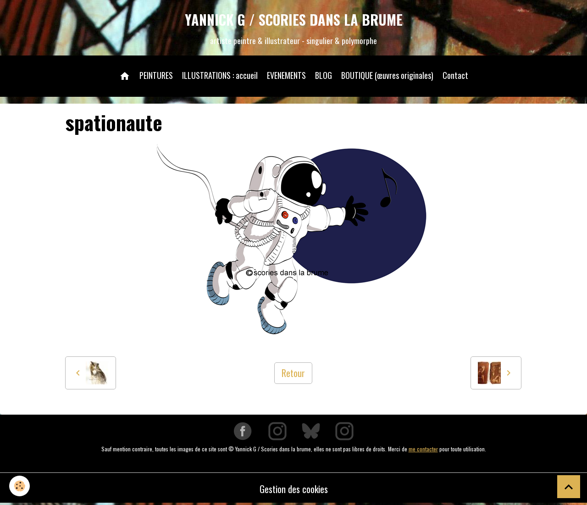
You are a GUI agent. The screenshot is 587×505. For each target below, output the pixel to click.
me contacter (423, 449)
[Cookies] (19, 486)
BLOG (323, 75)
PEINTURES (156, 75)
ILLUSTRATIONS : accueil (220, 75)
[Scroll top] (568, 486)
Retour (293, 373)
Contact (455, 75)
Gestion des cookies (294, 489)
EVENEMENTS (286, 75)
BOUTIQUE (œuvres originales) (387, 75)
